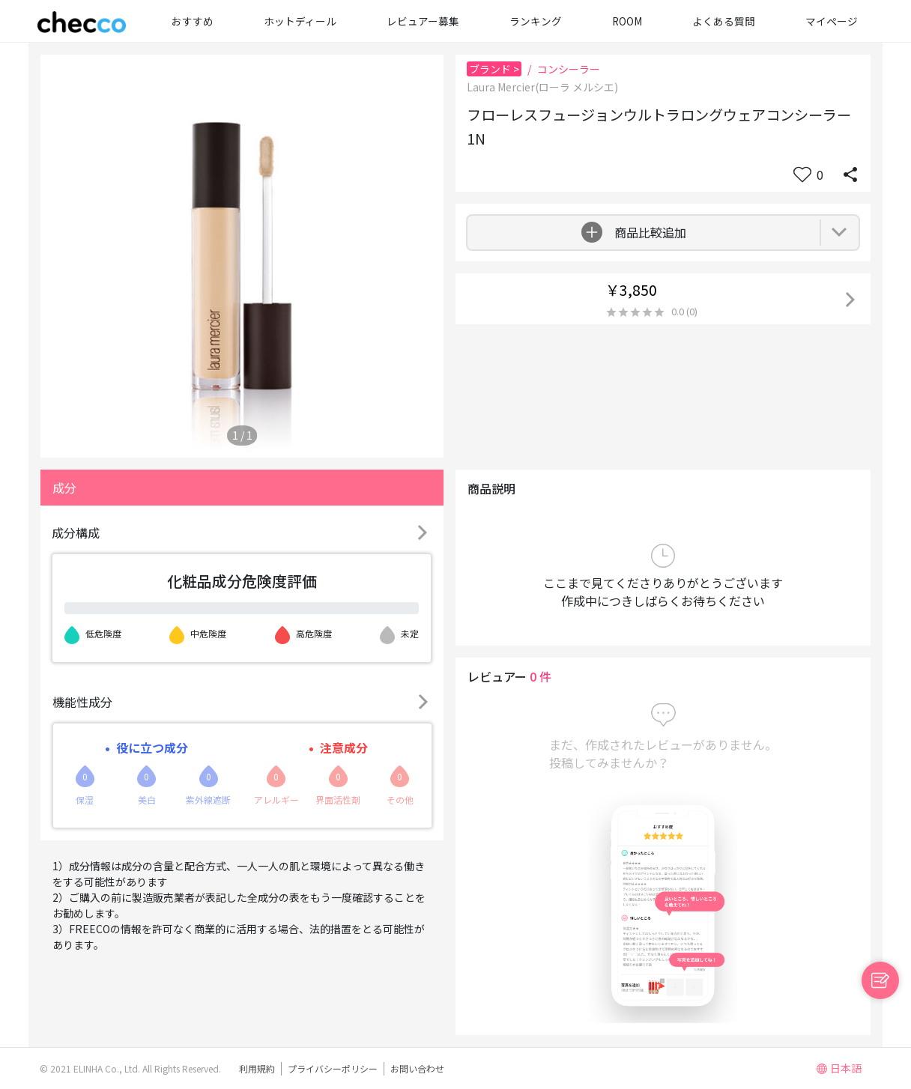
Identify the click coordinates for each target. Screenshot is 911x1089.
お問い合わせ (417, 1068)
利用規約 (257, 1068)
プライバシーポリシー (333, 1068)
